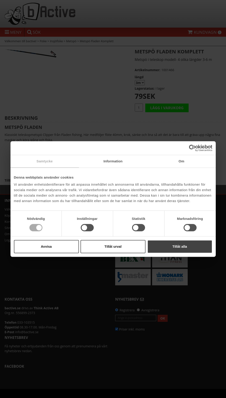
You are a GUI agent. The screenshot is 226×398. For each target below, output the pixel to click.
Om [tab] (181, 161)
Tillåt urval (113, 246)
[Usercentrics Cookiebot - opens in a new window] (192, 148)
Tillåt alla (179, 246)
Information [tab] (113, 161)
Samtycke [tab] (44, 161)
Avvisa (46, 246)
